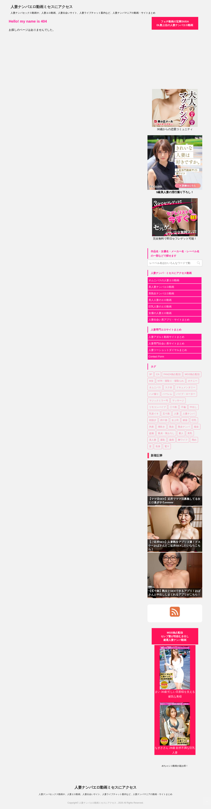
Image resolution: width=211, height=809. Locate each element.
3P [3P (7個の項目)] (150, 374)
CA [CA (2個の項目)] (157, 374)
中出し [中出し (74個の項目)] (193, 407)
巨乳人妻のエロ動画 (160, 306)
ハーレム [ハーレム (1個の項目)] (167, 394)
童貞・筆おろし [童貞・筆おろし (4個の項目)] (166, 433)
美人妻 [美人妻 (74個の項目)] (152, 439)
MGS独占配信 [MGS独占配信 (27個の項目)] (192, 374)
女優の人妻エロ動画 (160, 313)
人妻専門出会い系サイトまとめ (166, 343)
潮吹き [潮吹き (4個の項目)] (161, 426)
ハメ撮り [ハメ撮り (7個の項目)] (154, 394)
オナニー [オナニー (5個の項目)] (192, 380)
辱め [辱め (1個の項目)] (194, 439)
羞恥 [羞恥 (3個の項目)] (162, 439)
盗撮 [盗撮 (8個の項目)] (151, 433)
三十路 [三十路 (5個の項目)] (173, 407)
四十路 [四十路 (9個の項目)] (163, 420)
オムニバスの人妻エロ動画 (164, 280)
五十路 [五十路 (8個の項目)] (166, 413)
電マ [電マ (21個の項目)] (166, 446)
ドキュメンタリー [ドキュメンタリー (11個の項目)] (185, 387)
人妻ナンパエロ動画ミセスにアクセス (42, 7)
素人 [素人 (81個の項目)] (181, 433)
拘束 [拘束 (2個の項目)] (151, 426)
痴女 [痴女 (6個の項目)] (196, 426)
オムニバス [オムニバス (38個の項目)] (155, 387)
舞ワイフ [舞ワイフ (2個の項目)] (182, 439)
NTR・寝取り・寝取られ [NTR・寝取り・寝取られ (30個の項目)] (171, 380)
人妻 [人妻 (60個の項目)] (176, 413)
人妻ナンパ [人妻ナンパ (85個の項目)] (189, 413)
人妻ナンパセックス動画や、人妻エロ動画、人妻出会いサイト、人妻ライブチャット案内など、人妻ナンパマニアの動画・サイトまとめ (105, 794)
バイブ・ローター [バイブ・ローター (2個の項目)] (185, 394)
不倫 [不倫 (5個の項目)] (183, 407)
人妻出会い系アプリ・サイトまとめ (169, 319)
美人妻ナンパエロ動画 (161, 286)
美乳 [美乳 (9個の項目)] (189, 433)
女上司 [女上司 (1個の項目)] (175, 420)
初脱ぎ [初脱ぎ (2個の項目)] (152, 420)
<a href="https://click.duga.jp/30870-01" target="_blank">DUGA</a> (175, 57)
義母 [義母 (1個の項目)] (171, 439)
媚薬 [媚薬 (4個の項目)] (185, 420)
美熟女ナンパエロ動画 (161, 293)
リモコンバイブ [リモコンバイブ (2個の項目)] (157, 407)
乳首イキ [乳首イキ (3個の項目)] (154, 413)
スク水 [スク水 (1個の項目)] (168, 387)
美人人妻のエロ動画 (160, 299)
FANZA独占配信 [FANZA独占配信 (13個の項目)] (172, 374)
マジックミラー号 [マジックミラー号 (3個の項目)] (158, 400)
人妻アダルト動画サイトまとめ (166, 336)
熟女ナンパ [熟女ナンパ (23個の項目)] (184, 426)
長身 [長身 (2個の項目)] (158, 446)
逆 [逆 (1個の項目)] (150, 446)
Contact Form (156, 356)
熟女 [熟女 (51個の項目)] (171, 426)
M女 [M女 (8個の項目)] (151, 380)
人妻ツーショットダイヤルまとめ (168, 350)
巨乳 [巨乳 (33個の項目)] (194, 420)
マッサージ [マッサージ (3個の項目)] (178, 400)
